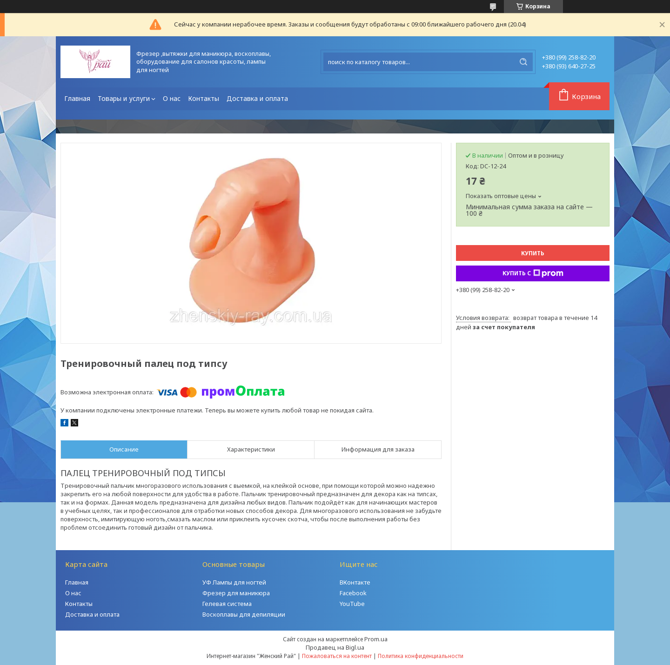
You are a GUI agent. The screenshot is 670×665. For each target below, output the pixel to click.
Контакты (203, 98)
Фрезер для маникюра (236, 593)
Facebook (353, 593)
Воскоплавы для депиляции (243, 614)
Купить (532, 253)
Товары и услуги (124, 98)
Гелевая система (227, 603)
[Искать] (523, 62)
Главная (77, 98)
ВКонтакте (355, 582)
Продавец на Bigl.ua (335, 647)
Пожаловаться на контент (337, 656)
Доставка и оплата (257, 98)
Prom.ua (376, 639)
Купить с (532, 273)
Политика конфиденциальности (420, 656)
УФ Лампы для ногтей (234, 582)
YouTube (352, 603)
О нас (172, 98)
